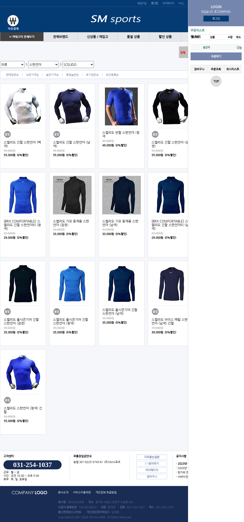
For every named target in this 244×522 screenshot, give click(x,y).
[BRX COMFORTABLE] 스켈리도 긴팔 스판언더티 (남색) (170, 224)
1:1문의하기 (152, 463)
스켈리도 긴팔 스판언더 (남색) (71, 144)
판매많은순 (12, 74)
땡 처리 (196, 37)
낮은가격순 (32, 74)
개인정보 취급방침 (106, 492)
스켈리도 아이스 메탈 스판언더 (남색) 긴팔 (170, 321)
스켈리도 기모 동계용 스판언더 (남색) (120, 223)
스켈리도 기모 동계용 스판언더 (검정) (71, 223)
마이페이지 (168, 3)
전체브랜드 (60, 37)
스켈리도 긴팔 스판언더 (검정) (170, 144)
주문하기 (216, 56)
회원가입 (141, 3)
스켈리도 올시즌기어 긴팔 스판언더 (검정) (21, 321)
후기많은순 (92, 74)
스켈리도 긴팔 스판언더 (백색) (22, 144)
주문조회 (216, 69)
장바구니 (199, 69)
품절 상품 (133, 37)
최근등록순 (112, 74)
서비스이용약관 (82, 492)
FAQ (180, 3)
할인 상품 (165, 37)
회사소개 (63, 492)
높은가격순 (52, 74)
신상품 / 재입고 (97, 37)
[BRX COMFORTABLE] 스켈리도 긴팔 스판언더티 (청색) (22, 224)
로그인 (216, 18)
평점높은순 (72, 74)
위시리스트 (232, 69)
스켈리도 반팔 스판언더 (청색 (120, 134)
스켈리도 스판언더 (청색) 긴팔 (23, 410)
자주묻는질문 (151, 457)
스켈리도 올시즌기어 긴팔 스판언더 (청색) (70, 321)
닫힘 (182, 52)
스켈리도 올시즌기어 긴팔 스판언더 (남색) (119, 311)
